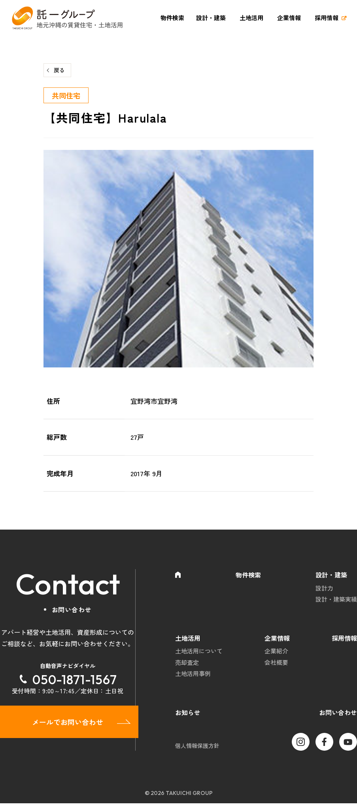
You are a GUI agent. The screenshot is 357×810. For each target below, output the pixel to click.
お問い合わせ (338, 718)
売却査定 (187, 667)
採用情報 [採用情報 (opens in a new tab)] (326, 17)
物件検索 (172, 17)
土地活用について (199, 654)
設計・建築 (211, 17)
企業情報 (289, 17)
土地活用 (251, 17)
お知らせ (187, 718)
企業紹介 (276, 654)
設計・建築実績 (336, 601)
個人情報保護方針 (197, 752)
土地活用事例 (193, 679)
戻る (59, 70)
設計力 (324, 589)
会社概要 (276, 667)
